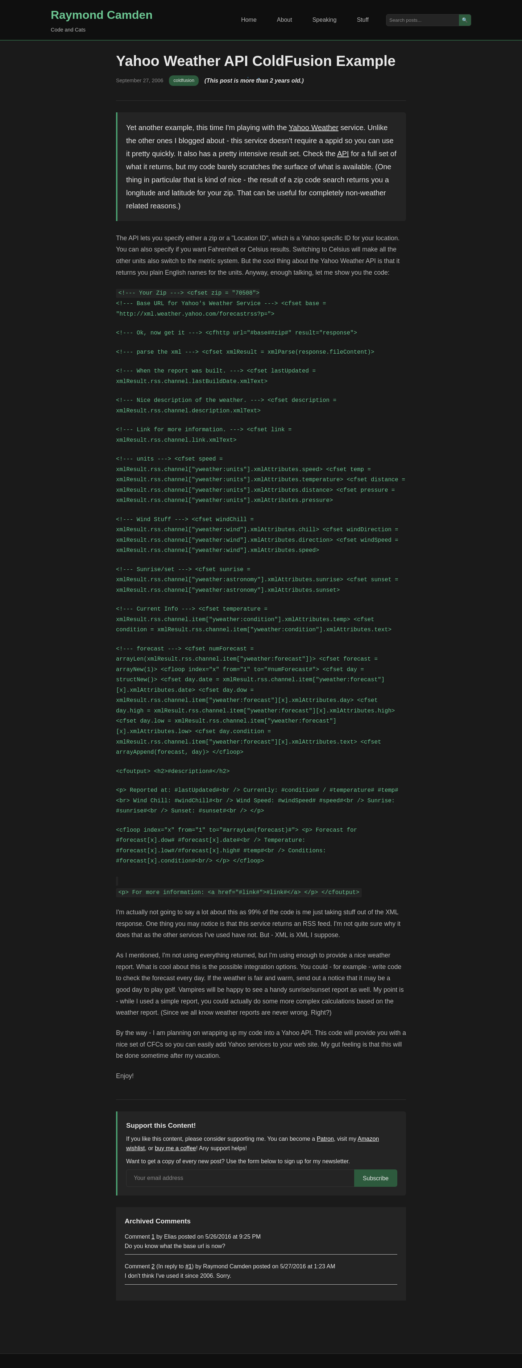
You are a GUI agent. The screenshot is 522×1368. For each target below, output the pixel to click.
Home (249, 20)
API (343, 154)
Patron (325, 1139)
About (284, 20)
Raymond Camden (102, 14)
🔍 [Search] (465, 20)
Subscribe (376, 1178)
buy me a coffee (175, 1148)
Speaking (324, 20)
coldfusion (183, 80)
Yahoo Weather (314, 128)
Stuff (363, 20)
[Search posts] (422, 20)
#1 (188, 1266)
